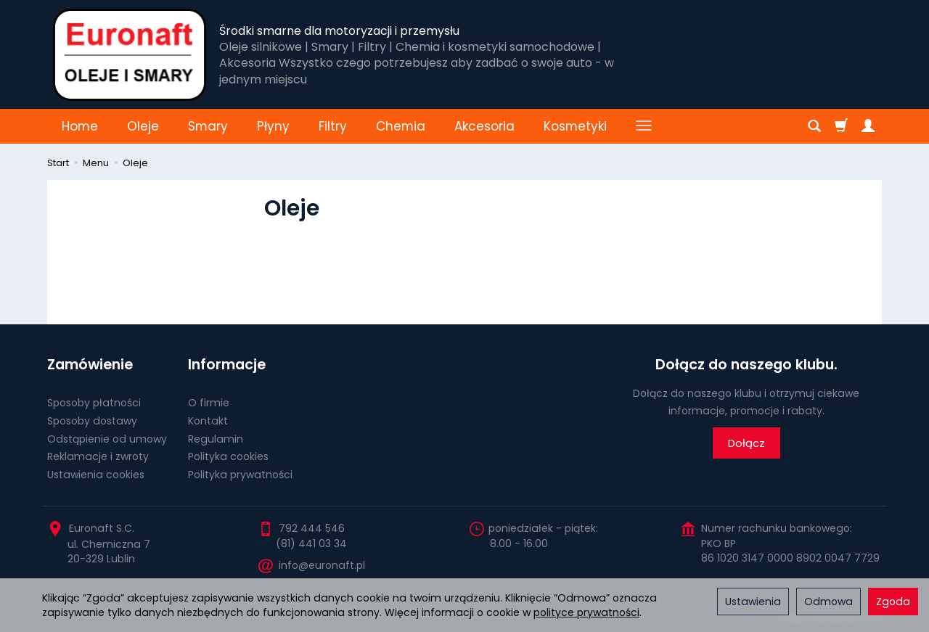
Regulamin (215, 439)
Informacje (227, 364)
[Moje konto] (868, 126)
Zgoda (893, 601)
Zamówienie (90, 364)
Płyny (273, 126)
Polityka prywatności (240, 474)
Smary (208, 126)
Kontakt (208, 421)
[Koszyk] (841, 126)
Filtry (333, 126)
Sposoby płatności (94, 402)
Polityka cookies (228, 456)
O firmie (208, 402)
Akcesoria (484, 126)
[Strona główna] (129, 54)
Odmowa (828, 601)
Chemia (400, 126)
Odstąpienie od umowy (107, 439)
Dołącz (746, 443)
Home (80, 126)
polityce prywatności (586, 612)
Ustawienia (753, 601)
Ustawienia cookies (95, 474)
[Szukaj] (814, 126)
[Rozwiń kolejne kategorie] (643, 126)
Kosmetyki (575, 126)
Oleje (143, 126)
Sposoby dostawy (92, 421)
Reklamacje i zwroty (98, 456)
